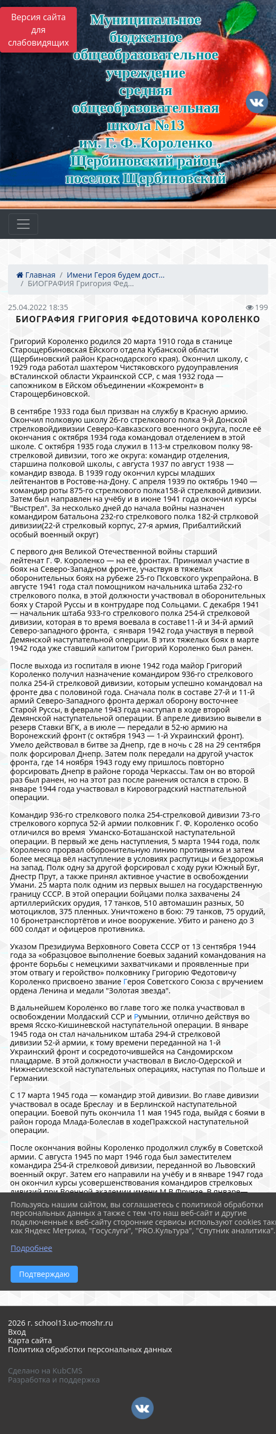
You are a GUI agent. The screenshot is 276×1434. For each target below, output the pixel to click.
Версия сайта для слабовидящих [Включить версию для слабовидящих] (38, 29)
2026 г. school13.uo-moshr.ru (60, 1323)
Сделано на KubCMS (45, 1371)
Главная (36, 275)
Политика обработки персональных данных (90, 1349)
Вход (17, 1332)
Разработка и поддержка (54, 1380)
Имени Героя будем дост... (116, 275)
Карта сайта (30, 1340)
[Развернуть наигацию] (23, 224)
